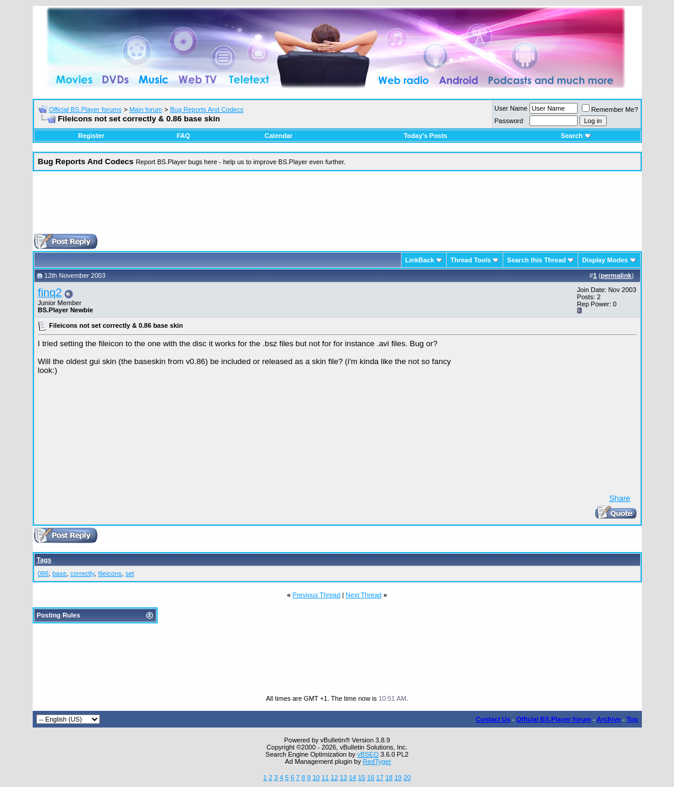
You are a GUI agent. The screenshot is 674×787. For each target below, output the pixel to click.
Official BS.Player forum (553, 719)
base (59, 573)
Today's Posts (425, 135)
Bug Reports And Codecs (207, 109)
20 (406, 777)
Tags (44, 559)
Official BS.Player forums (85, 109)
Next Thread (363, 594)
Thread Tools (470, 260)
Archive (608, 719)
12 (334, 777)
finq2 (50, 292)
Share (620, 498)
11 (324, 777)
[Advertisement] (337, 207)
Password (508, 120)
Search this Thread (536, 260)
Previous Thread (317, 594)
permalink (616, 275)
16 (370, 777)
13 (343, 777)
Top (632, 719)
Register (91, 135)
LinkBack (419, 260)
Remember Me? (610, 109)
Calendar (279, 135)
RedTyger (377, 761)
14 (352, 777)
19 (398, 777)
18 (389, 777)
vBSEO (367, 754)
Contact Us (493, 719)
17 (379, 777)
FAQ (183, 135)
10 (315, 777)
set (130, 573)
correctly (82, 573)
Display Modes (605, 260)
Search (576, 135)
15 (361, 777)
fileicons (110, 573)
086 (43, 573)
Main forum (145, 109)
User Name (511, 108)
